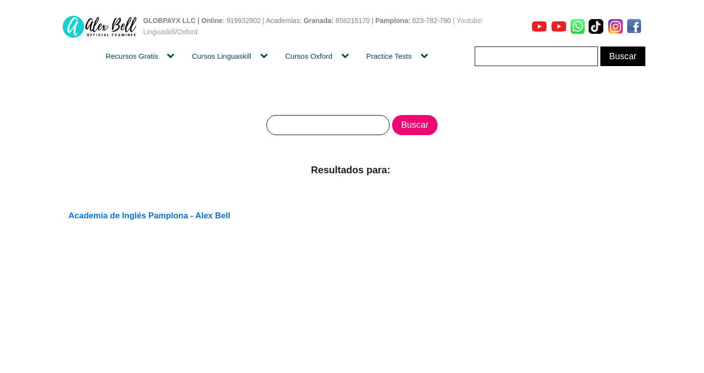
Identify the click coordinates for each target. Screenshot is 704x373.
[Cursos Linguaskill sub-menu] (266, 56)
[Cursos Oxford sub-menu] (347, 56)
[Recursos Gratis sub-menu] (172, 56)
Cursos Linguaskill (221, 56)
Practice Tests (389, 56)
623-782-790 (431, 20)
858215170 (352, 20)
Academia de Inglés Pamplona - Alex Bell (149, 215)
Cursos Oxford (308, 56)
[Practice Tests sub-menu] (426, 56)
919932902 (243, 20)
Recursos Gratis (132, 56)
